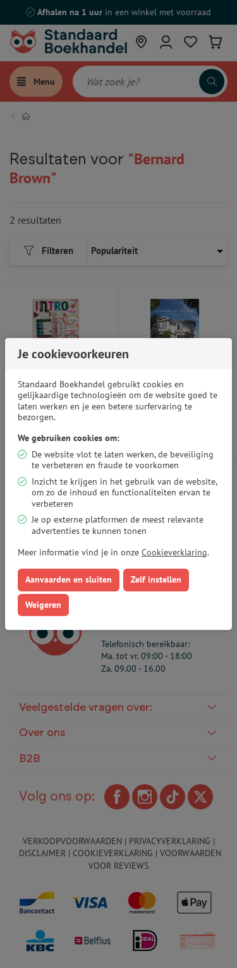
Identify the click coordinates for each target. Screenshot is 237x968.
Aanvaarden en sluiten (68, 579)
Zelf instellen (156, 579)
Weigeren (43, 604)
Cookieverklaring (174, 552)
